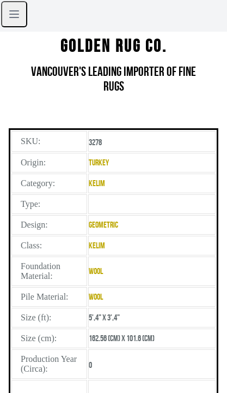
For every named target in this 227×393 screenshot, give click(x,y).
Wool (96, 271)
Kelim (97, 183)
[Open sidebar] (14, 14)
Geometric (103, 224)
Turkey (99, 162)
